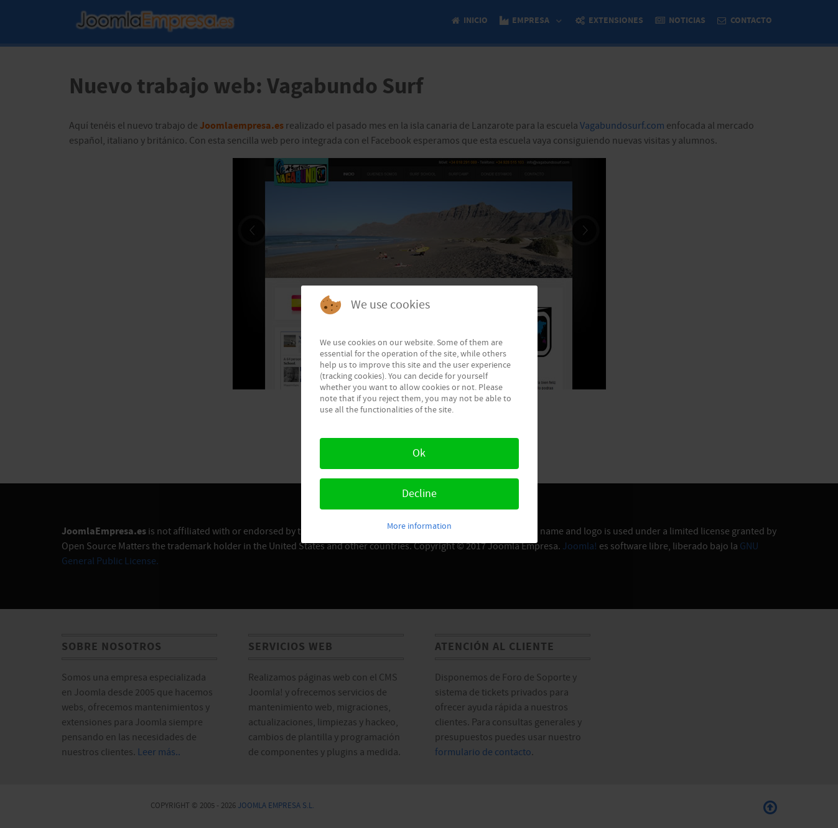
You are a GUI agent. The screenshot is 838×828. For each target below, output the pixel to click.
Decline (419, 493)
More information (419, 526)
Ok (419, 453)
